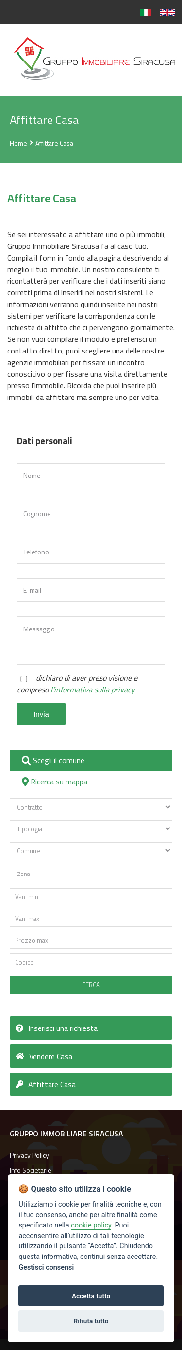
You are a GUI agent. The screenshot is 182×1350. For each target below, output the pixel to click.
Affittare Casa (54, 143)
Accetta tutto (91, 1296)
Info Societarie (30, 1170)
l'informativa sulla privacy (92, 689)
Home (18, 143)
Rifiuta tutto (91, 1321)
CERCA (91, 985)
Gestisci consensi (46, 1267)
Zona (23, 873)
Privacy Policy (29, 1155)
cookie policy (91, 1225)
